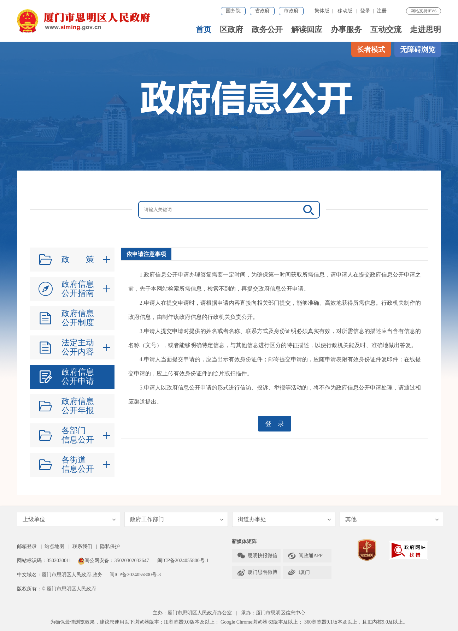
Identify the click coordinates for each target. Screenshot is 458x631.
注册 (382, 10)
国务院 (233, 10)
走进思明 (425, 29)
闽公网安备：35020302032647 (113, 560)
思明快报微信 (257, 556)
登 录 (274, 423)
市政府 (291, 10)
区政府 (231, 29)
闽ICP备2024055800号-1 (183, 560)
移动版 (344, 10)
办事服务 (346, 29)
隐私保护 (110, 546)
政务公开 (267, 29)
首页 (203, 29)
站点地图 (54, 546)
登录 (365, 10)
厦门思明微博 (257, 572)
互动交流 (385, 29)
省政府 (262, 10)
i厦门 (299, 572)
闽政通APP (305, 556)
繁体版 (322, 10)
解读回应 (306, 29)
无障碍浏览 (417, 49)
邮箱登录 (27, 546)
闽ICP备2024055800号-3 (135, 574)
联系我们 (82, 546)
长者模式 (371, 49)
